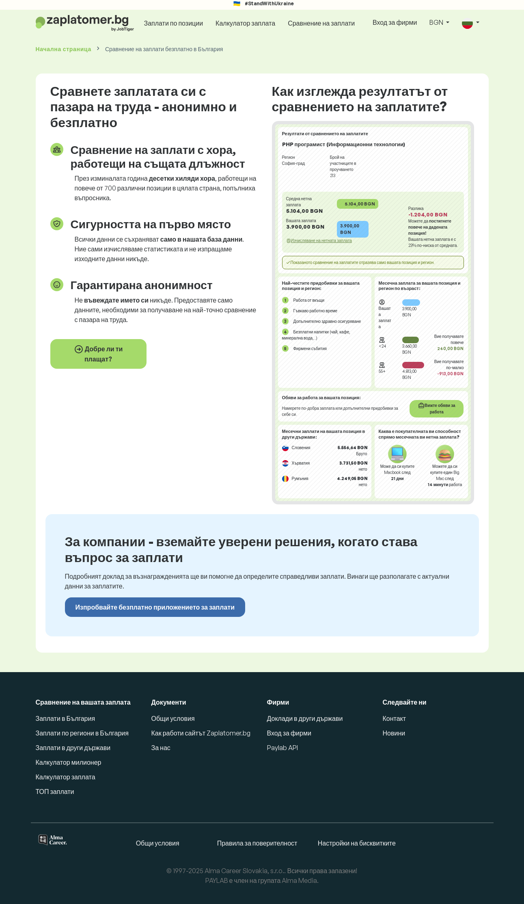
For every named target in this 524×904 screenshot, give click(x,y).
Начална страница (63, 48)
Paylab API (282, 748)
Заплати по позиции (173, 23)
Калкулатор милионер (68, 762)
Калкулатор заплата (245, 23)
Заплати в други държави (73, 748)
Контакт (394, 718)
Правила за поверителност (257, 843)
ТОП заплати (55, 791)
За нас (160, 748)
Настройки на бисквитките (357, 843)
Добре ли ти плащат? (98, 353)
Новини (394, 733)
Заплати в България (65, 718)
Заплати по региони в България (82, 733)
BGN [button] (436, 22)
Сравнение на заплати (321, 23)
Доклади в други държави (305, 718)
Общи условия (173, 718)
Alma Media (299, 880)
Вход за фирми (395, 22)
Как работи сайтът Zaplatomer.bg (200, 733)
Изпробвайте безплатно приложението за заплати (155, 607)
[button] (470, 23)
